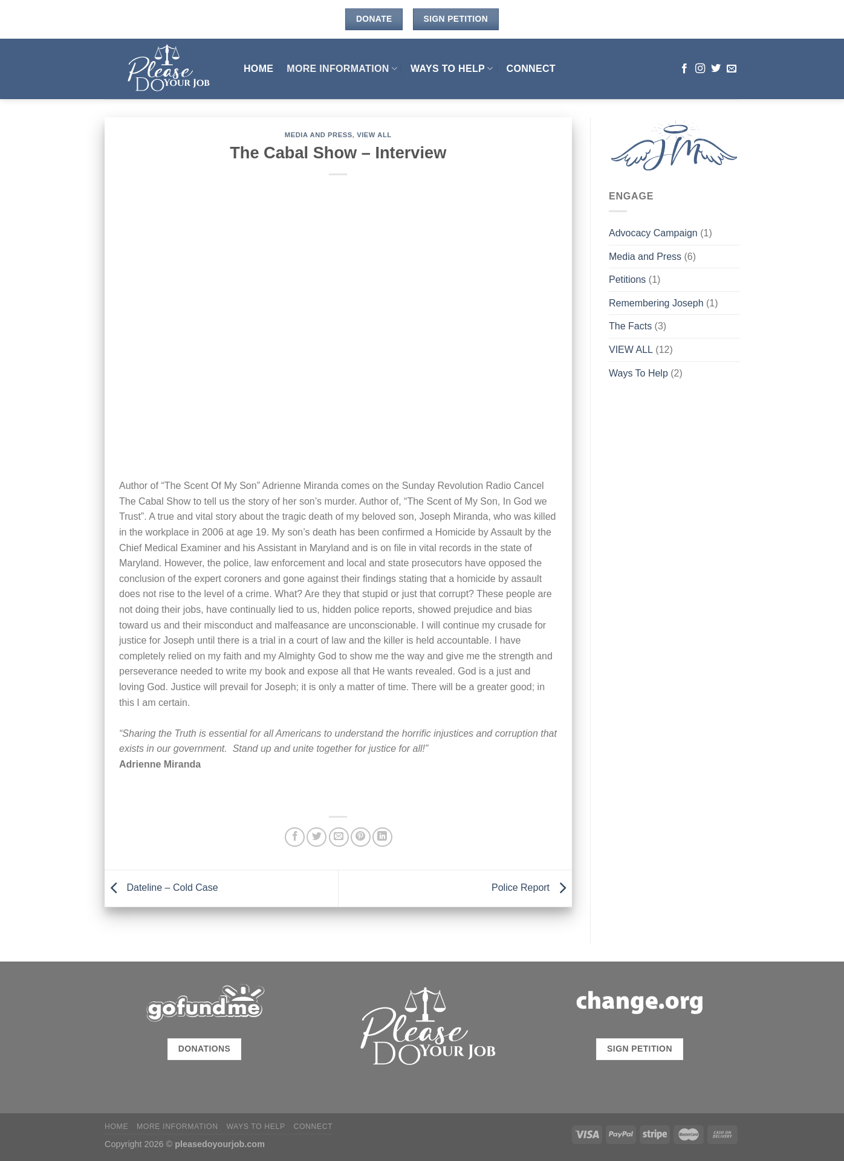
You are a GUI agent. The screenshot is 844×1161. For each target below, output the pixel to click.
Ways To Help (452, 68)
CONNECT (531, 68)
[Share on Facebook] (295, 837)
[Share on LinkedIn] (382, 837)
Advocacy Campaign (653, 233)
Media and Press (318, 134)
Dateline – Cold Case (161, 887)
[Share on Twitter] (316, 837)
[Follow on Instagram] (700, 68)
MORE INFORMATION (342, 68)
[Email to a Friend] (339, 837)
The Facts (630, 326)
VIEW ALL (374, 134)
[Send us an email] (731, 68)
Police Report (532, 887)
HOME (258, 68)
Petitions (627, 279)
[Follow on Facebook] (684, 68)
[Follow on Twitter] (716, 68)
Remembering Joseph (656, 303)
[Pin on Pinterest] (361, 837)
